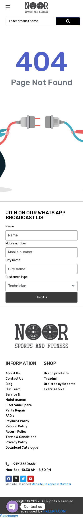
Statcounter (9, 516)
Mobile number (16, 243)
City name (13, 260)
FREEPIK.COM (54, 511)
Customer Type (17, 277)
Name (10, 226)
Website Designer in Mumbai (51, 484)
